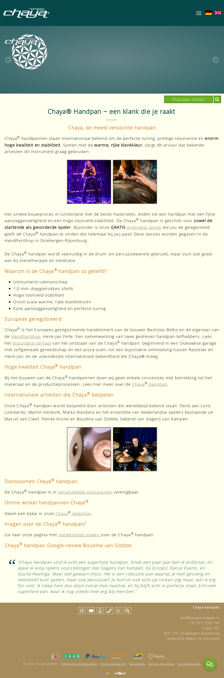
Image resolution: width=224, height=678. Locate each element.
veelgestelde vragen (79, 534)
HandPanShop (26, 336)
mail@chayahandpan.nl (200, 618)
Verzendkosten (189, 664)
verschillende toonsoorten (85, 492)
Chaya (138, 384)
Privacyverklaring (113, 664)
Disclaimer (137, 664)
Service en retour (161, 664)
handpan (157, 384)
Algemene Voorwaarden (79, 664)
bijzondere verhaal (32, 343)
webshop (81, 513)
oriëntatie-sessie (144, 227)
